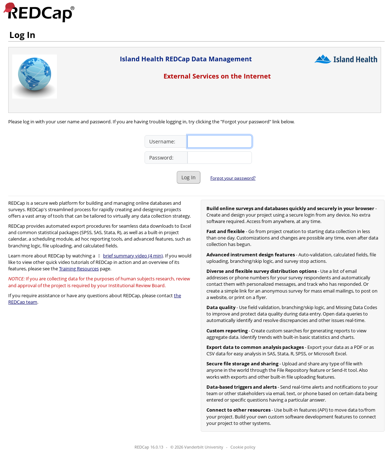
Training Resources (79, 268)
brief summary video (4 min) (133, 255)
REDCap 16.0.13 (149, 447)
